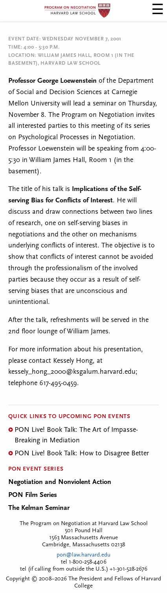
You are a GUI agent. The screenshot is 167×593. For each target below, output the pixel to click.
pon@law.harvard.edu (83, 555)
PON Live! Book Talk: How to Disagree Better (82, 453)
